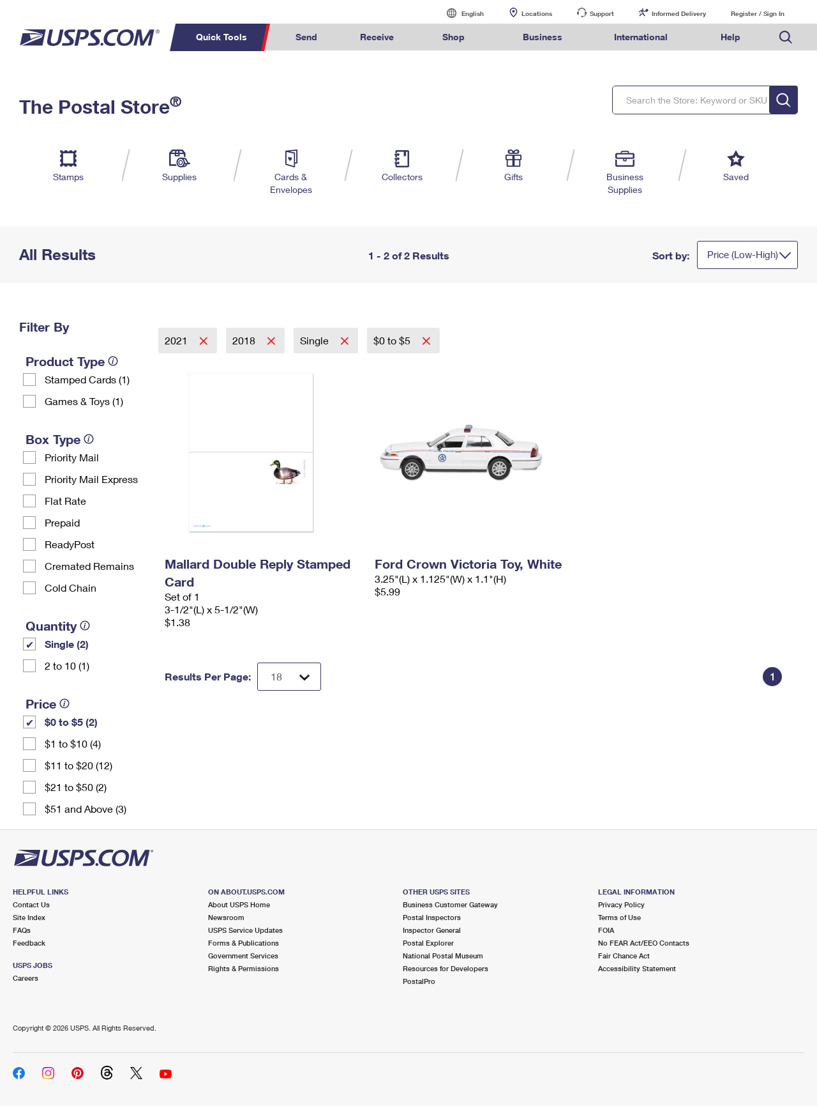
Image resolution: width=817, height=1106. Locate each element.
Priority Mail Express (91, 479)
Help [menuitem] (730, 36)
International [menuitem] (641, 36)
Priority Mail (72, 457)
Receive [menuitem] (377, 36)
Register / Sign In (757, 13)
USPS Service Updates (245, 930)
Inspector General (432, 930)
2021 (177, 340)
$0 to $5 (393, 340)
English (459, 13)
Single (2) (67, 644)
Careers (25, 978)
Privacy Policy (621, 904)
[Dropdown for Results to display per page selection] (289, 677)
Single (315, 340)
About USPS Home (239, 904)
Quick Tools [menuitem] (221, 36)
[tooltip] (113, 361)
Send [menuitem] (306, 36)
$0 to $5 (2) (71, 722)
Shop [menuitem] (453, 36)
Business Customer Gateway (450, 904)
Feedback (29, 943)
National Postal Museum (443, 955)
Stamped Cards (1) (87, 379)
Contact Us (31, 904)
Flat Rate (65, 501)
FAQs (22, 930)
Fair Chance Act (624, 955)
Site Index (29, 917)
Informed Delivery (679, 13)
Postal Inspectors (432, 917)
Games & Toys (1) (84, 401)
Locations (536, 13)
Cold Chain (70, 587)
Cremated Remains (89, 566)
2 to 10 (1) (67, 665)
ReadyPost (69, 544)
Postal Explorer (428, 943)
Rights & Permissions (243, 968)
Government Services (243, 955)
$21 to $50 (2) (76, 787)
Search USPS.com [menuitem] (786, 37)
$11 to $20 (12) (78, 765)
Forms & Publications (243, 943)
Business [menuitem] (542, 36)
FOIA (606, 930)
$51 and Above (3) (85, 809)
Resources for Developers (445, 968)
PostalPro (419, 981)
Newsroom (226, 917)
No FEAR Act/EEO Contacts (643, 943)
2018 (245, 340)
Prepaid (62, 522)
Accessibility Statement (637, 968)
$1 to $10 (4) (73, 743)
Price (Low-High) (742, 254)
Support (602, 13)
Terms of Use (619, 917)
